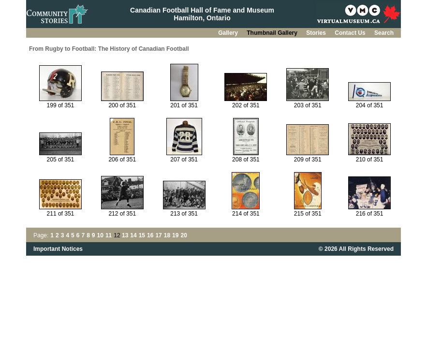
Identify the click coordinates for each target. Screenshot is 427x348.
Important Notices (58, 249)
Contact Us (351, 32)
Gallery (228, 32)
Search (384, 32)
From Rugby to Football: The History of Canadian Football (109, 48)
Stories (316, 32)
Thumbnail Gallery (273, 32)
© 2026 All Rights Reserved (356, 249)
